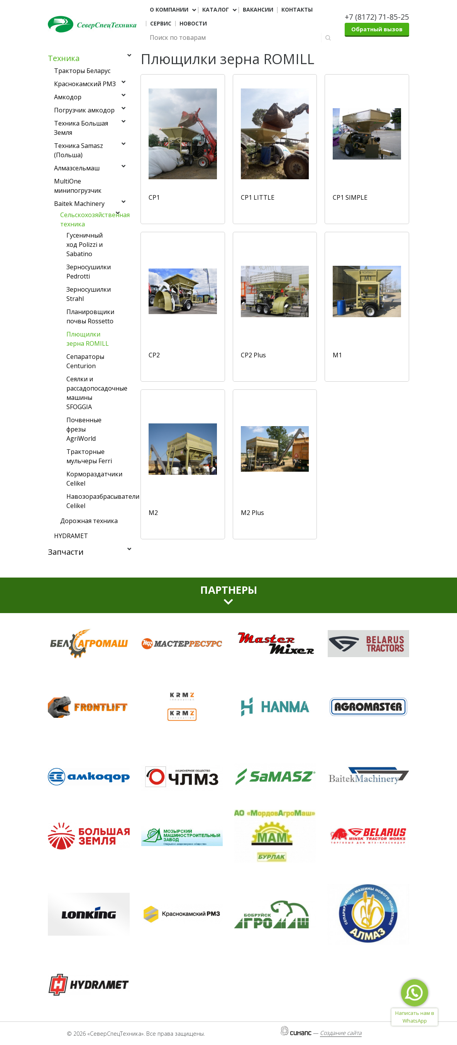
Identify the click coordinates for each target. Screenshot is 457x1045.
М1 (337, 355)
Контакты (297, 9)
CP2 (154, 355)
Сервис (160, 23)
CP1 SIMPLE (350, 197)
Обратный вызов (377, 29)
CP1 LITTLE (257, 197)
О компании (169, 9)
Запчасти (65, 552)
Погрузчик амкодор (84, 110)
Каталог (215, 9)
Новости (193, 23)
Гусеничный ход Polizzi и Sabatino (84, 244)
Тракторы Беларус (82, 70)
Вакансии (258, 9)
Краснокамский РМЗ (85, 84)
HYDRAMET (71, 536)
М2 (153, 512)
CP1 (154, 197)
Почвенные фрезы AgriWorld (84, 429)
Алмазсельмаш (77, 168)
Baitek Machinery (79, 203)
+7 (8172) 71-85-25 (377, 17)
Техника (64, 58)
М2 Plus (252, 512)
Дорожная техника (89, 521)
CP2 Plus (253, 355)
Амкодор (67, 97)
